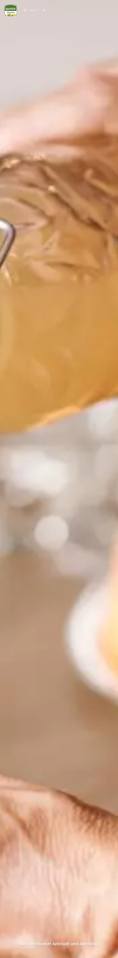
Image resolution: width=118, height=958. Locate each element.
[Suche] (44, 10)
